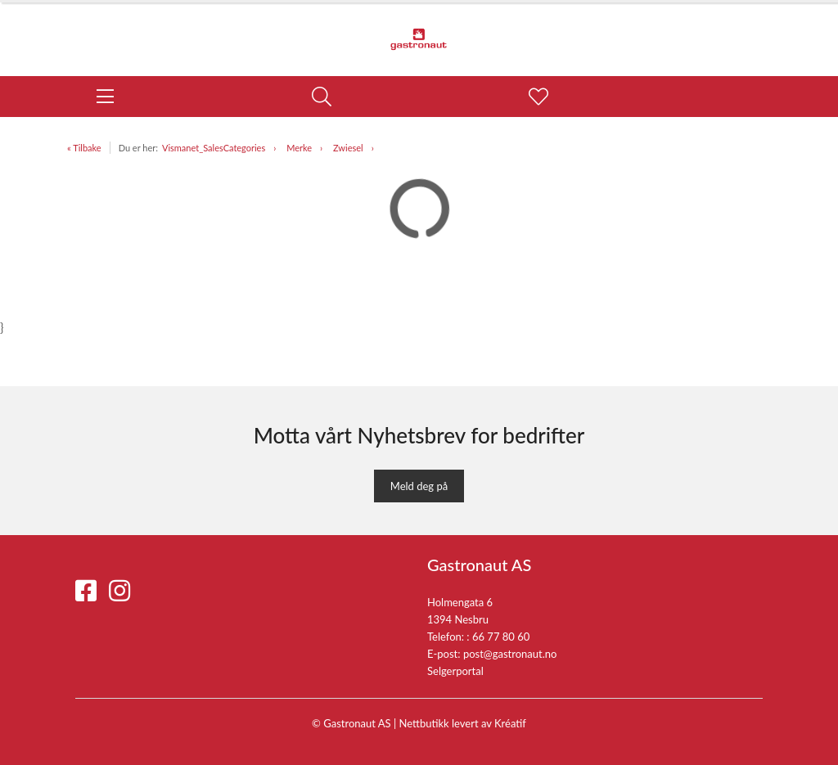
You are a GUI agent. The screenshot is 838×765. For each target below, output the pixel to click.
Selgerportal (455, 670)
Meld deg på (419, 486)
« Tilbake (84, 147)
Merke (299, 147)
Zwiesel (348, 147)
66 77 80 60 (500, 636)
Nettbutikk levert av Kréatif (462, 723)
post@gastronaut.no (510, 653)
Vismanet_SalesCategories (213, 147)
